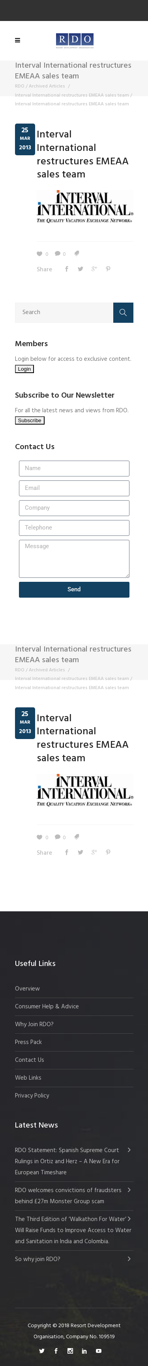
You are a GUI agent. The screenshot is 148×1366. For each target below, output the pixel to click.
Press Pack (28, 1042)
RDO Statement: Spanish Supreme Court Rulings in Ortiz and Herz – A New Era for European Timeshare (67, 1161)
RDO (19, 86)
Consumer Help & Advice (47, 1007)
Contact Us (29, 1060)
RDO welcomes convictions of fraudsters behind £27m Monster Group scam (68, 1196)
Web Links (28, 1078)
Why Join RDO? (34, 1024)
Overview (27, 989)
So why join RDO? (37, 1259)
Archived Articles (47, 86)
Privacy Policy (32, 1096)
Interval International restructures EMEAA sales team (72, 95)
